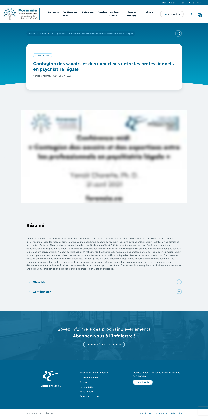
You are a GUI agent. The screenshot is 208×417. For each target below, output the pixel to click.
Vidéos (149, 12)
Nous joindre (195, 2)
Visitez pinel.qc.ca (51, 385)
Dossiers (102, 12)
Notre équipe (87, 386)
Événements (89, 12)
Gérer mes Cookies (90, 396)
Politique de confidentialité (169, 413)
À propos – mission (178, 2)
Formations (54, 12)
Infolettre (162, 2)
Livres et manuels (89, 377)
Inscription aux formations (94, 372)
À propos (84, 382)
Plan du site (145, 413)
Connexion (174, 14)
